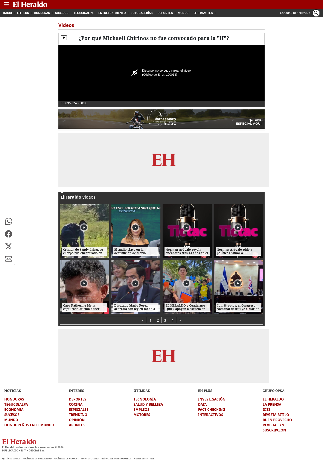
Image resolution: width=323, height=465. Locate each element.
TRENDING (78, 414)
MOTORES (142, 414)
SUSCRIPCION (274, 430)
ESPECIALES (78, 409)
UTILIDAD (142, 390)
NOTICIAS (12, 390)
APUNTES (77, 425)
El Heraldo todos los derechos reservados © (33, 447)
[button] (8, 221)
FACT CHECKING (211, 409)
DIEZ (266, 409)
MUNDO (11, 419)
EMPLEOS (141, 409)
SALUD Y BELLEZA (148, 404)
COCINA (75, 404)
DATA (202, 404)
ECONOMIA (14, 409)
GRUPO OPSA (274, 390)
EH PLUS (205, 390)
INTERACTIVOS (210, 414)
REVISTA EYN (273, 425)
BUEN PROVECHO (277, 419)
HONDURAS (14, 399)
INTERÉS (76, 390)
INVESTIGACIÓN (211, 399)
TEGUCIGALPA (16, 404)
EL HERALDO (273, 399)
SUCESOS (11, 414)
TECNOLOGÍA (145, 399)
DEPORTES (77, 399)
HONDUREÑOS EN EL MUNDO (29, 425)
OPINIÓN (77, 419)
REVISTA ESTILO (276, 414)
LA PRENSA (272, 404)
